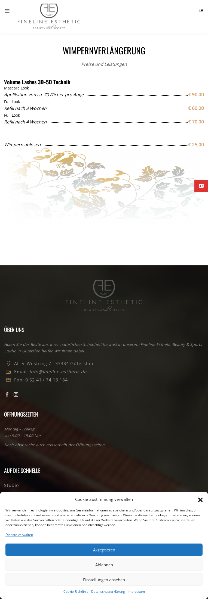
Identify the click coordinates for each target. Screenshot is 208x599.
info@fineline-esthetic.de (58, 372)
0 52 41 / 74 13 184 (46, 380)
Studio (11, 485)
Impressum (136, 591)
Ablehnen (104, 564)
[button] (200, 499)
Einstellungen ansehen (104, 579)
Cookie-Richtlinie (75, 591)
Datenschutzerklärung (108, 591)
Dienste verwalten (19, 534)
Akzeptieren (104, 550)
